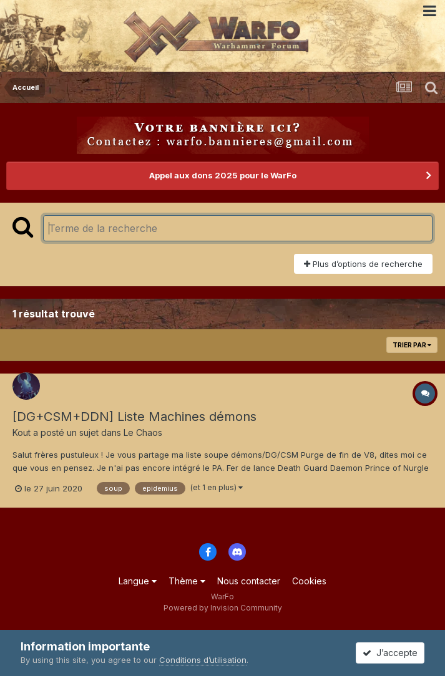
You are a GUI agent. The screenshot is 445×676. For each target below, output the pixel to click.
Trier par (412, 345)
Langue (138, 581)
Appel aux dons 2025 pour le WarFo (222, 175)
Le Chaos (143, 432)
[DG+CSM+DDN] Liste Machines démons (134, 416)
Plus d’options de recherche (363, 264)
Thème (187, 581)
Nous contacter (248, 581)
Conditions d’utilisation (203, 660)
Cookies (309, 581)
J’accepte (390, 652)
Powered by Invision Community (223, 607)
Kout (21, 432)
